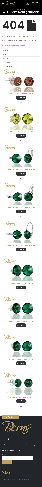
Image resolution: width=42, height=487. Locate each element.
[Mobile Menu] (4, 3)
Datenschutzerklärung (27, 445)
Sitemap (7, 63)
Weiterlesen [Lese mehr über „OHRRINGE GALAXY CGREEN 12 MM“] (21, 136)
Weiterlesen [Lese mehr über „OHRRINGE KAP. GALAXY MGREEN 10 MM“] (21, 249)
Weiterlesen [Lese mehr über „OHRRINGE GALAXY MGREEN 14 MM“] (21, 287)
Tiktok (12, 438)
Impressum (12, 445)
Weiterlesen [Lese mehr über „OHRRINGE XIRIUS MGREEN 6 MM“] (21, 401)
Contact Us (8, 67)
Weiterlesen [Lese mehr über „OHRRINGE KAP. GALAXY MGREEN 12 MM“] (21, 211)
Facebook (4, 438)
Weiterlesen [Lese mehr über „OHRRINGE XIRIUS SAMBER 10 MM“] (21, 98)
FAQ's (6, 58)
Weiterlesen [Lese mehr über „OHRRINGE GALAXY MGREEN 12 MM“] (21, 325)
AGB (3, 445)
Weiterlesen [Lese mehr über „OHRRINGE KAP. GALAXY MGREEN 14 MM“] (21, 174)
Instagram (8, 438)
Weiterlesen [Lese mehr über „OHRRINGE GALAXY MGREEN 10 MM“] (21, 363)
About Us (7, 54)
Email (4, 454)
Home (6, 50)
